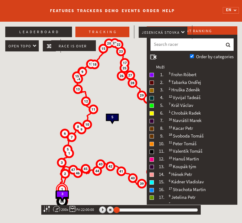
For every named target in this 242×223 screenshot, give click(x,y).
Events (131, 11)
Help (168, 11)
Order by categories (215, 57)
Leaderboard (39, 31)
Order (151, 11)
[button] (62, 189)
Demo (112, 11)
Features (62, 11)
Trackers (89, 11)
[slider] (117, 210)
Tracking (103, 31)
